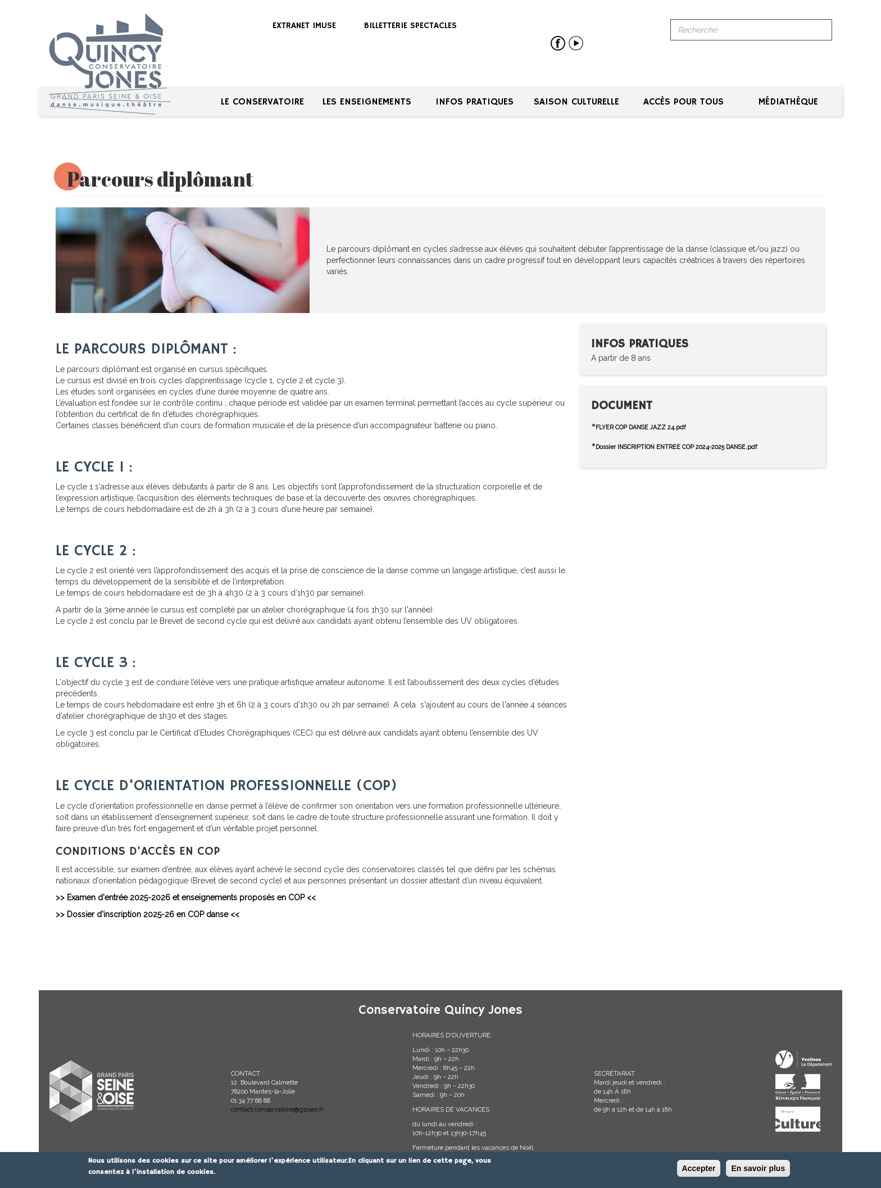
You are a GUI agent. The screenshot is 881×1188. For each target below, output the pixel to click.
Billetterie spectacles (410, 25)
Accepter (699, 1168)
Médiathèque (788, 102)
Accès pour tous (683, 102)
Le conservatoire (262, 102)
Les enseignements (367, 102)
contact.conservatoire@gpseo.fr (277, 1109)
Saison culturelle (576, 102)
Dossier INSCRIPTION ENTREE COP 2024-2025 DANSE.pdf (676, 446)
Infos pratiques (474, 102)
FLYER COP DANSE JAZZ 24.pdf (641, 427)
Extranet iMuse (304, 25)
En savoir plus (758, 1168)
